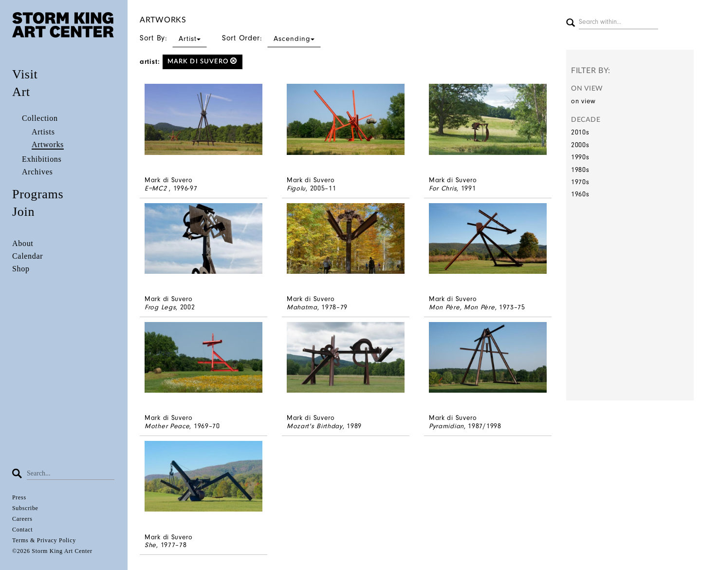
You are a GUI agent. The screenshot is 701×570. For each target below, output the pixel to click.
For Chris (443, 188)
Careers (22, 518)
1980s (580, 170)
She (150, 545)
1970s (580, 182)
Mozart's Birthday (315, 426)
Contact (22, 529)
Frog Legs (160, 307)
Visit (25, 74)
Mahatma (302, 307)
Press (19, 497)
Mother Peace (167, 426)
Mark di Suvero (202, 61)
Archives (37, 172)
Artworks (48, 144)
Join (23, 212)
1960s (580, 194)
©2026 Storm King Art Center (52, 551)
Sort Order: (271, 38)
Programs (37, 194)
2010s (580, 132)
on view (583, 101)
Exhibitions (41, 159)
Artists (43, 132)
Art (21, 92)
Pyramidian (446, 426)
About (23, 243)
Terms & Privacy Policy (44, 540)
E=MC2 (157, 188)
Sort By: (173, 38)
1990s (580, 157)
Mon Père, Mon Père (462, 307)
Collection (40, 118)
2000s (580, 145)
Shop (21, 269)
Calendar (27, 256)
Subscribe (25, 508)
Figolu (296, 188)
